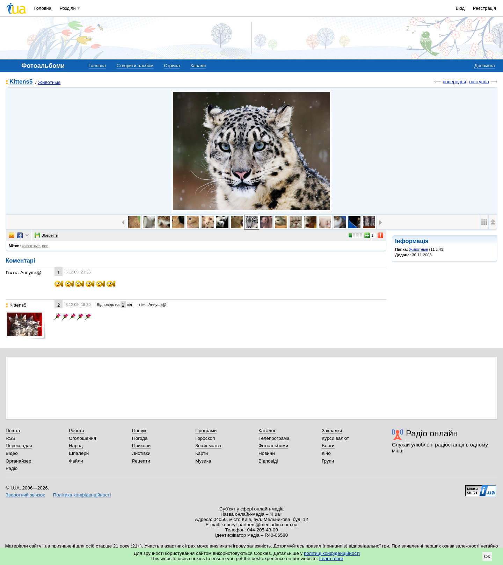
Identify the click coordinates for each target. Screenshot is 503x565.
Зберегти (46, 235)
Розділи (68, 8)
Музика (203, 461)
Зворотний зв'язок (25, 495)
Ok (487, 556)
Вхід (460, 8)
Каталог (267, 430)
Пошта (13, 430)
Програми (206, 430)
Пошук (139, 430)
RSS (10, 438)
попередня (454, 81)
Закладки (332, 430)
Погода (139, 438)
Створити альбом (134, 65)
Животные (49, 82)
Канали (198, 65)
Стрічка (172, 65)
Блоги (328, 445)
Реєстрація (484, 8)
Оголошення (82, 438)
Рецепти (141, 461)
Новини (266, 453)
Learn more (331, 558)
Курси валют (335, 438)
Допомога (484, 65)
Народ (76, 445)
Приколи (141, 445)
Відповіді (268, 461)
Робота (76, 430)
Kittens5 (20, 82)
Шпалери (79, 453)
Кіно (326, 453)
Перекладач (19, 445)
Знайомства (208, 445)
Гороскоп (205, 438)
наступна (479, 81)
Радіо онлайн (432, 433)
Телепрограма (274, 438)
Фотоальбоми (273, 445)
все (45, 246)
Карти (201, 453)
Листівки (141, 453)
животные (31, 246)
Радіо (11, 468)
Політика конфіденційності (82, 495)
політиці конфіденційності (332, 553)
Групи (328, 461)
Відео (12, 453)
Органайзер (18, 461)
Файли (76, 461)
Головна (42, 8)
